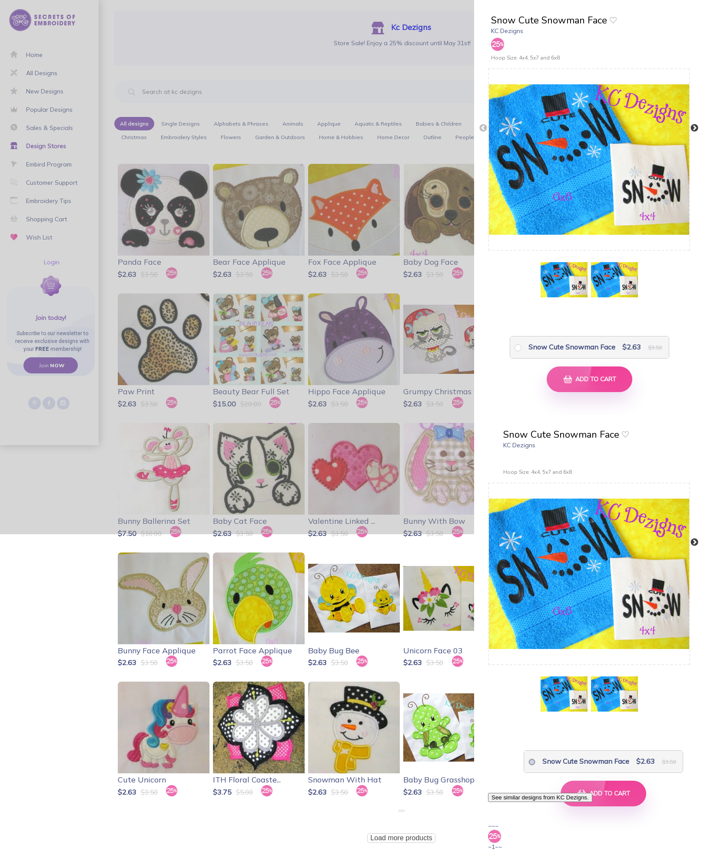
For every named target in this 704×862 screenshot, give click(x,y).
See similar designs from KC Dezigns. (540, 797)
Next (694, 128)
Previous (483, 128)
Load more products (401, 838)
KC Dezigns (507, 31)
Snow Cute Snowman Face (571, 347)
